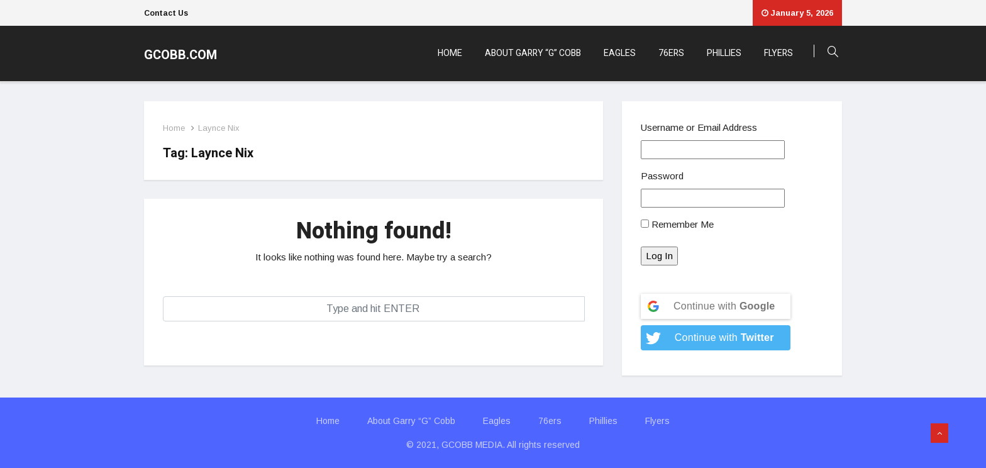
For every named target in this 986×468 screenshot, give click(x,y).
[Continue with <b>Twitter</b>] (715, 337)
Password (662, 175)
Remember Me (677, 224)
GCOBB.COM (180, 55)
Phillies (724, 53)
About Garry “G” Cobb (533, 53)
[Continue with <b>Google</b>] (715, 306)
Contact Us (166, 13)
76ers (671, 53)
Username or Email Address (699, 127)
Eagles (620, 53)
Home (450, 53)
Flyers (778, 53)
